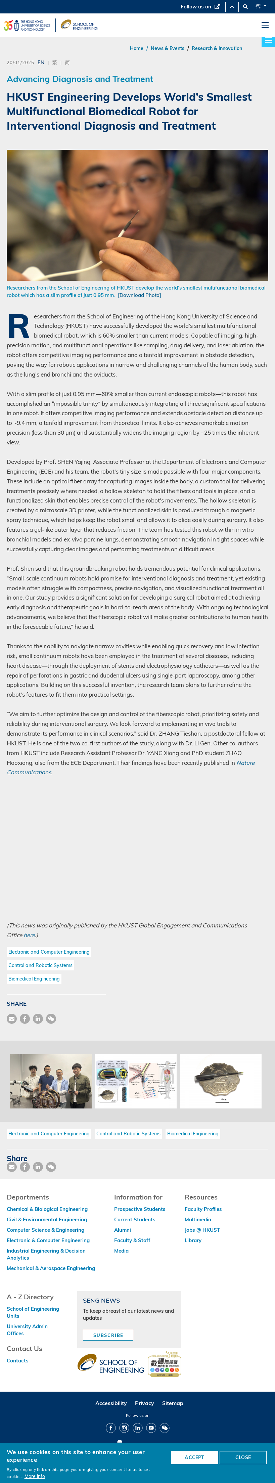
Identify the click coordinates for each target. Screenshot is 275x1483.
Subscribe (108, 1335)
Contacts (18, 1360)
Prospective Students (140, 1209)
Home (136, 48)
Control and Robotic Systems (40, 965)
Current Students (134, 1219)
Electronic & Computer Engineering (48, 1240)
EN (41, 62)
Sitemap (172, 1403)
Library (193, 1240)
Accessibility (111, 1403)
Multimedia (198, 1219)
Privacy (144, 1403)
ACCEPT (194, 1457)
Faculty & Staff (132, 1240)
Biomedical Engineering (34, 979)
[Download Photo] (139, 295)
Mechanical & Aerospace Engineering (51, 1268)
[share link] (38, 1019)
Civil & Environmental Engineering (47, 1219)
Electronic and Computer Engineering (49, 952)
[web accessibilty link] (164, 1364)
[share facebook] (25, 1019)
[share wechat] (51, 1019)
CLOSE (243, 1457)
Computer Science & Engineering (45, 1230)
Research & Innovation (217, 48)
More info (35, 1476)
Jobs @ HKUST (202, 1230)
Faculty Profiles (203, 1209)
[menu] (265, 25)
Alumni (122, 1230)
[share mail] (12, 1019)
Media (121, 1251)
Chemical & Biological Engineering (47, 1209)
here (29, 935)
